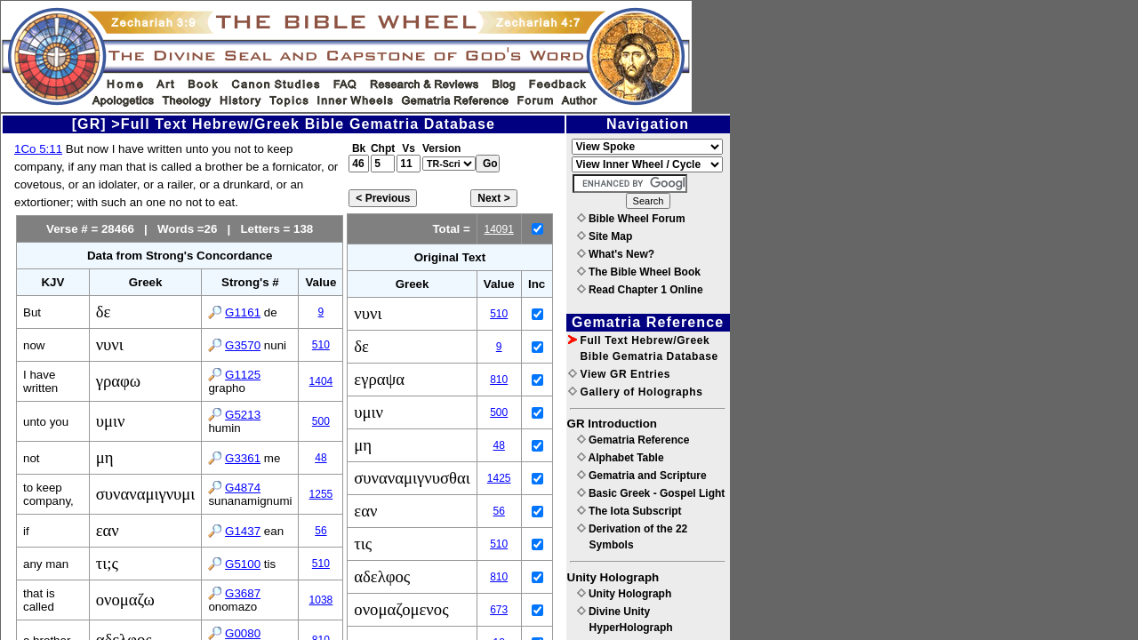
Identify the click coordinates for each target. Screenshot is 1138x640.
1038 (321, 600)
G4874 (242, 487)
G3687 (242, 593)
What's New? (616, 254)
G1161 (242, 312)
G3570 (242, 345)
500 (321, 421)
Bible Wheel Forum (631, 218)
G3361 (242, 458)
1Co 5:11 (38, 149)
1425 (499, 478)
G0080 (242, 633)
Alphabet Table (620, 458)
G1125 (242, 374)
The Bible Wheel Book (639, 272)
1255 (321, 494)
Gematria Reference (633, 440)
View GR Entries (619, 374)
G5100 (242, 564)
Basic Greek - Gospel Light (651, 493)
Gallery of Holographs (635, 392)
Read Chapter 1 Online (640, 290)
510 (321, 345)
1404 (321, 381)
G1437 (242, 531)
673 (499, 610)
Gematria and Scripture (642, 475)
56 (320, 530)
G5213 (242, 414)
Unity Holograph (624, 594)
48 (320, 458)
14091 (498, 229)
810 (499, 379)
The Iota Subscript (629, 511)
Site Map (605, 236)
